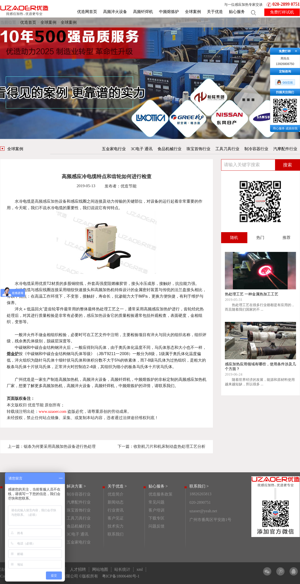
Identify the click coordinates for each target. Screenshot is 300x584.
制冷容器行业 (256, 149)
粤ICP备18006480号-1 (121, 576)
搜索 (287, 164)
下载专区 (156, 518)
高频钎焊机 (143, 11)
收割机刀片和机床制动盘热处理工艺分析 (169, 446)
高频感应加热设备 (51, 201)
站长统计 (122, 569)
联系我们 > (199, 486)
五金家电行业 (114, 149)
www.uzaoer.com (52, 411)
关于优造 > (117, 486)
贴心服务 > (158, 486)
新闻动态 (116, 502)
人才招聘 (78, 569)
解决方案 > (76, 486)
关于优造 (215, 11)
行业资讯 (116, 510)
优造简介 (116, 494)
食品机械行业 (169, 149)
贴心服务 (237, 11)
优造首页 (28, 22)
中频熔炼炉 (169, 11)
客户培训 (156, 510)
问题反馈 (156, 526)
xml (140, 569)
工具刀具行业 (227, 149)
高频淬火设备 (115, 11)
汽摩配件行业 (285, 149)
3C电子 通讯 (141, 149)
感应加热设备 (99, 315)
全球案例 (193, 11)
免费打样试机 (282, 12)
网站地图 (100, 569)
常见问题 (156, 502)
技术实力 (116, 526)
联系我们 (116, 534)
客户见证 (116, 518)
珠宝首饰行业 (198, 149)
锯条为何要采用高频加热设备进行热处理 (60, 446)
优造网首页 (87, 11)
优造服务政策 (160, 494)
